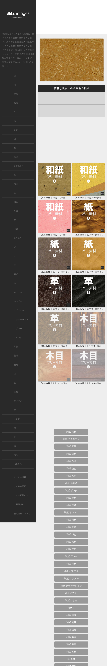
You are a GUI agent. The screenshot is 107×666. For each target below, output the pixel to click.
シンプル (18, 301)
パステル (18, 464)
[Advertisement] (71, 19)
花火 (16, 157)
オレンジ (18, 401)
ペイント (18, 337)
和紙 (28, 42)
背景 (16, 347)
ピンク (17, 419)
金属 (16, 211)
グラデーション (21, 319)
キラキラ (18, 238)
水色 (16, 455)
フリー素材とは (21, 495)
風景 (16, 103)
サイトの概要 (20, 477)
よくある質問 (20, 486)
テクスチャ (19, 166)
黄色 (16, 392)
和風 (16, 94)
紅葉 (16, 130)
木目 (16, 184)
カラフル (18, 292)
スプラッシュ (20, 310)
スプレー (18, 329)
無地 (16, 365)
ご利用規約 (19, 504)
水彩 (16, 229)
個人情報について (22, 513)
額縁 (16, 274)
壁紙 (16, 355)
